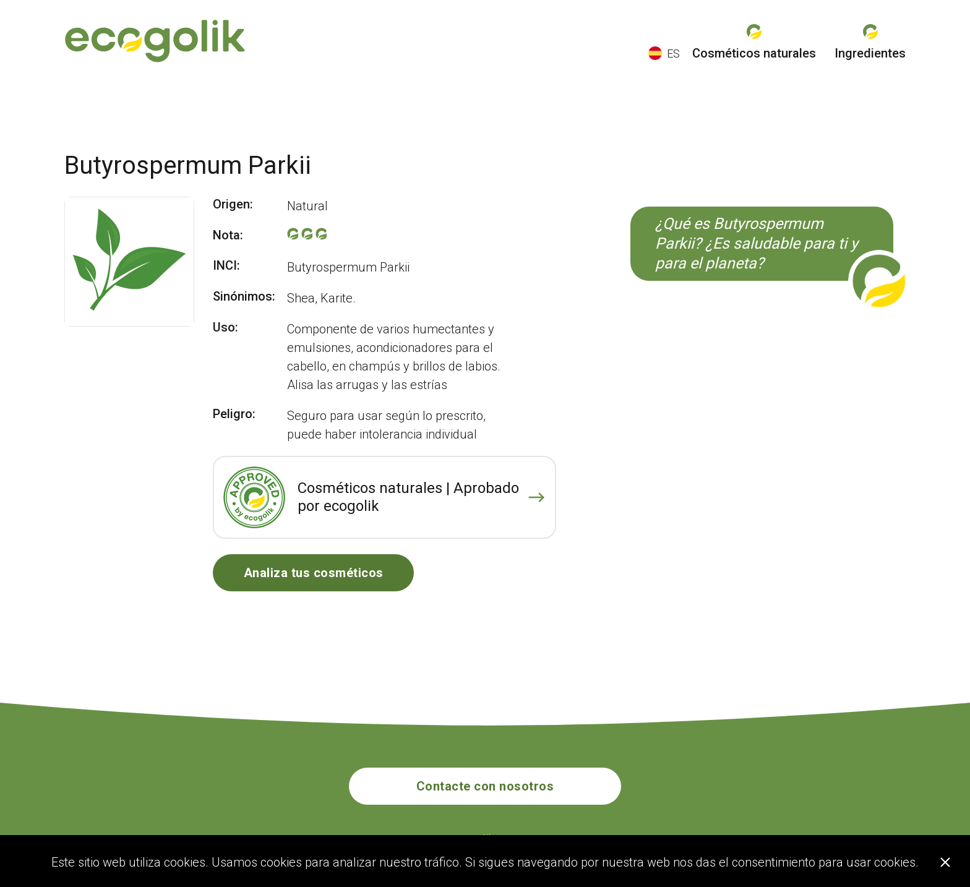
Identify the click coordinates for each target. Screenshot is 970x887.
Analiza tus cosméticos (314, 572)
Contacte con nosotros (485, 786)
